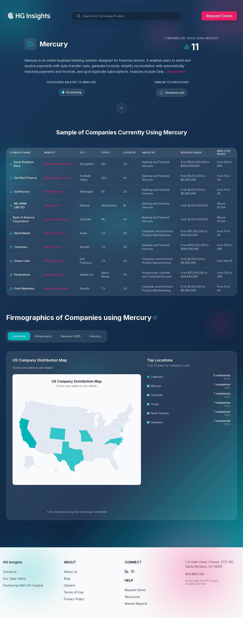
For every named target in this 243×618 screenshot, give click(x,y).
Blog (67, 578)
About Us (71, 572)
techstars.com (52, 247)
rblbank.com (51, 205)
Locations (19, 336)
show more (176, 72)
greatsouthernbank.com (59, 163)
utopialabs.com (53, 260)
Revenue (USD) (71, 336)
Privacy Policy (74, 599)
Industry (95, 336)
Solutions (10, 572)
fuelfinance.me (53, 191)
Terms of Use (73, 592)
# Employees (43, 336)
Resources (132, 597)
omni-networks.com (56, 288)
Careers (69, 585)
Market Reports (136, 603)
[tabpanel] (121, 435)
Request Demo (219, 16)
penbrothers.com (54, 274)
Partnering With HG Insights (23, 585)
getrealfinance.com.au (58, 177)
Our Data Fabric (14, 578)
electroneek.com (54, 233)
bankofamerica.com (56, 219)
